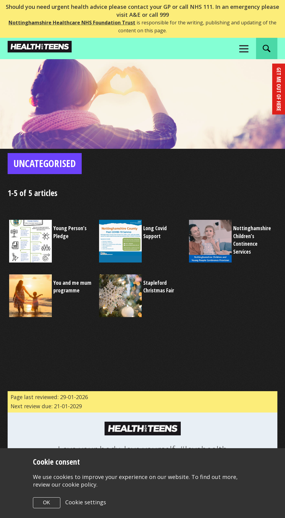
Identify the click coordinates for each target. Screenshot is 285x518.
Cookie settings (85, 502)
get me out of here (278, 88)
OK (46, 502)
